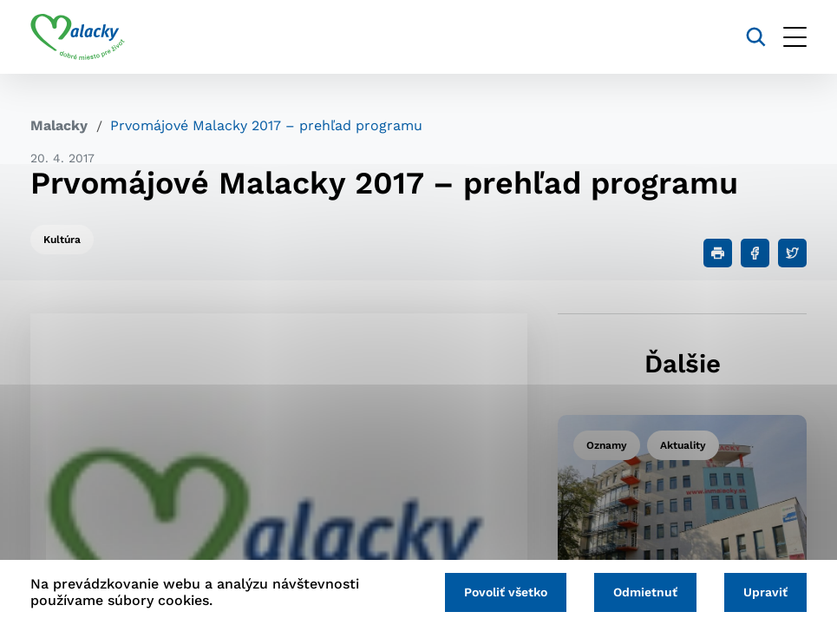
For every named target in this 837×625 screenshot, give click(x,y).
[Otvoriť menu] (795, 37)
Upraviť (765, 592)
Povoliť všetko (505, 592)
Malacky (59, 125)
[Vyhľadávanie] (756, 37)
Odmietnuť (645, 592)
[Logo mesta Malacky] (77, 37)
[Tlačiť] (717, 253)
